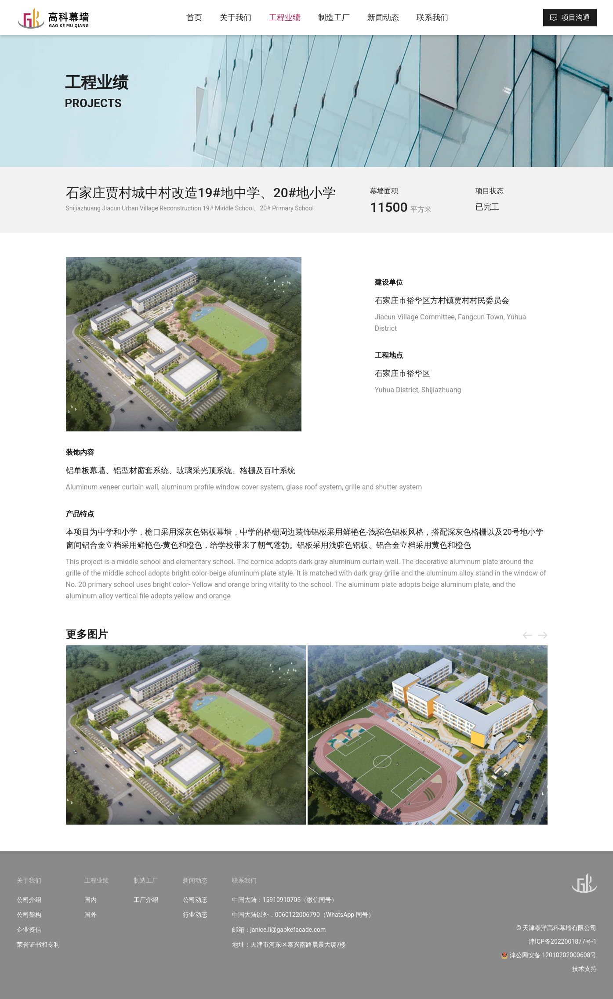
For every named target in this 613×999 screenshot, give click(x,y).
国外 (90, 914)
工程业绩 (285, 17)
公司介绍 (29, 899)
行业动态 (195, 914)
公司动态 (195, 899)
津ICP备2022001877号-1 (562, 941)
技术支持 (584, 968)
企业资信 (29, 929)
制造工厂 (334, 17)
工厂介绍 (146, 899)
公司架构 (29, 914)
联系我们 (432, 17)
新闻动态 (383, 17)
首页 (194, 17)
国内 (90, 899)
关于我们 (235, 17)
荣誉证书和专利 (38, 944)
